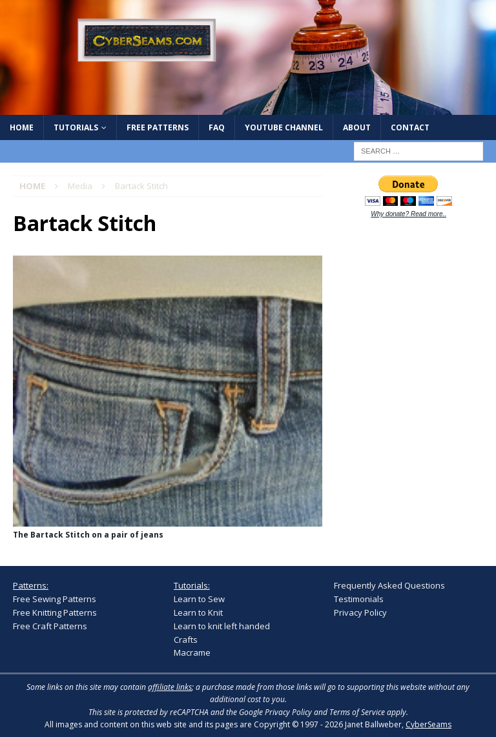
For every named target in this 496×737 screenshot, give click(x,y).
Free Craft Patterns (50, 626)
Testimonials (359, 599)
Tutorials (76, 127)
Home (22, 127)
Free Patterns (158, 127)
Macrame (192, 652)
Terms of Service (357, 712)
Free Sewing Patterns (54, 599)
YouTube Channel (284, 127)
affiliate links (170, 686)
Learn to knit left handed (222, 626)
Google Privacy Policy (275, 712)
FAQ (217, 127)
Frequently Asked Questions (389, 585)
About (357, 127)
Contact (410, 127)
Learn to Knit (198, 612)
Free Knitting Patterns (55, 612)
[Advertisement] (414, 313)
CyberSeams (428, 724)
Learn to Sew (199, 599)
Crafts (186, 639)
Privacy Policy (360, 612)
